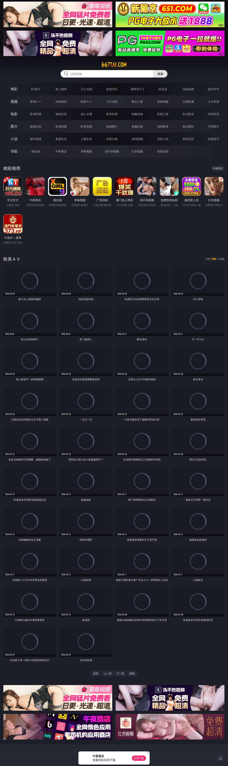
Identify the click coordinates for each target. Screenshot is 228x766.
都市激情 (35, 139)
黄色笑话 (188, 139)
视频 (14, 101)
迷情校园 (137, 139)
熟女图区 (188, 126)
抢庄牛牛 (213, 89)
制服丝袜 (137, 114)
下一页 (120, 673)
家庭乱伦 (61, 139)
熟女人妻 (137, 102)
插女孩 (35, 151)
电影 (14, 114)
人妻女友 (86, 139)
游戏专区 (112, 89)
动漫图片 (112, 126)
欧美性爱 (112, 114)
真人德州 (61, 89)
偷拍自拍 (61, 114)
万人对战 (86, 89)
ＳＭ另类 (213, 102)
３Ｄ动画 (112, 102)
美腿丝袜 (137, 126)
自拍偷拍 (61, 102)
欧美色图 (86, 126)
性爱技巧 (213, 139)
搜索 (160, 74)
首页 (95, 673)
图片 (14, 126)
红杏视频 (137, 151)
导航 (14, 151)
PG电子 (35, 89)
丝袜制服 (163, 102)
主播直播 (188, 102)
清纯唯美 (163, 126)
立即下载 (139, 758)
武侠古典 (112, 139)
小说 (14, 138)
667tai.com (114, 64)
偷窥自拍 (35, 126)
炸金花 (163, 89)
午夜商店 (61, 151)
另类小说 (163, 139)
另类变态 (213, 114)
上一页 (108, 673)
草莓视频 (86, 151)
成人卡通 (86, 114)
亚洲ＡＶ (35, 102)
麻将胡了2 (137, 89)
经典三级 (163, 114)
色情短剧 (163, 151)
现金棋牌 (188, 89)
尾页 (132, 673)
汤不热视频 (112, 151)
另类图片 (213, 126)
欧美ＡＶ (86, 102)
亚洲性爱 (35, 114)
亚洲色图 (61, 126)
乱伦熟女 (188, 114)
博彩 (14, 89)
